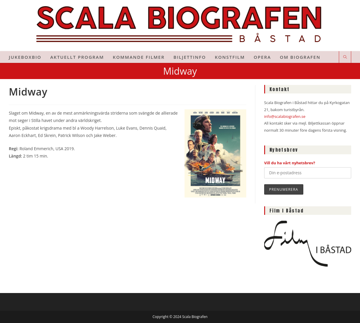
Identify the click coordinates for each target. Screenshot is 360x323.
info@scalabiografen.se (284, 116)
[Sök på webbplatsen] (345, 57)
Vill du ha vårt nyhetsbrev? (289, 162)
